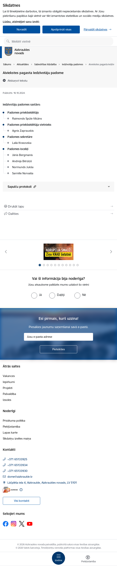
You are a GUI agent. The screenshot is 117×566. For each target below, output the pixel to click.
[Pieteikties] (58, 349)
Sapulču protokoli (22, 186)
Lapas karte (10, 432)
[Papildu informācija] (21, 489)
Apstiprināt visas (61, 29)
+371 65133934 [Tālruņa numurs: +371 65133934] (17, 465)
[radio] (36, 295)
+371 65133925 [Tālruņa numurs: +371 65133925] (17, 459)
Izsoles (7, 400)
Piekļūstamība (11, 426)
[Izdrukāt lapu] (58, 206)
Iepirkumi (9, 382)
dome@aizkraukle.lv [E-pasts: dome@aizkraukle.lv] (19, 476)
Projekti (7, 388)
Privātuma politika (14, 420)
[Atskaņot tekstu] (17, 80)
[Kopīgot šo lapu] (58, 213)
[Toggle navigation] (58, 558)
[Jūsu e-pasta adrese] (58, 337)
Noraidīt (22, 29)
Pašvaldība (9, 394)
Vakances (9, 376)
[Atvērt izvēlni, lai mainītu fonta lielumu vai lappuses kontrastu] (87, 559)
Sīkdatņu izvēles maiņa (17, 438)
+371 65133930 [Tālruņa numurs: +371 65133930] (17, 471)
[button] (34, 186)
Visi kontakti (21, 500)
